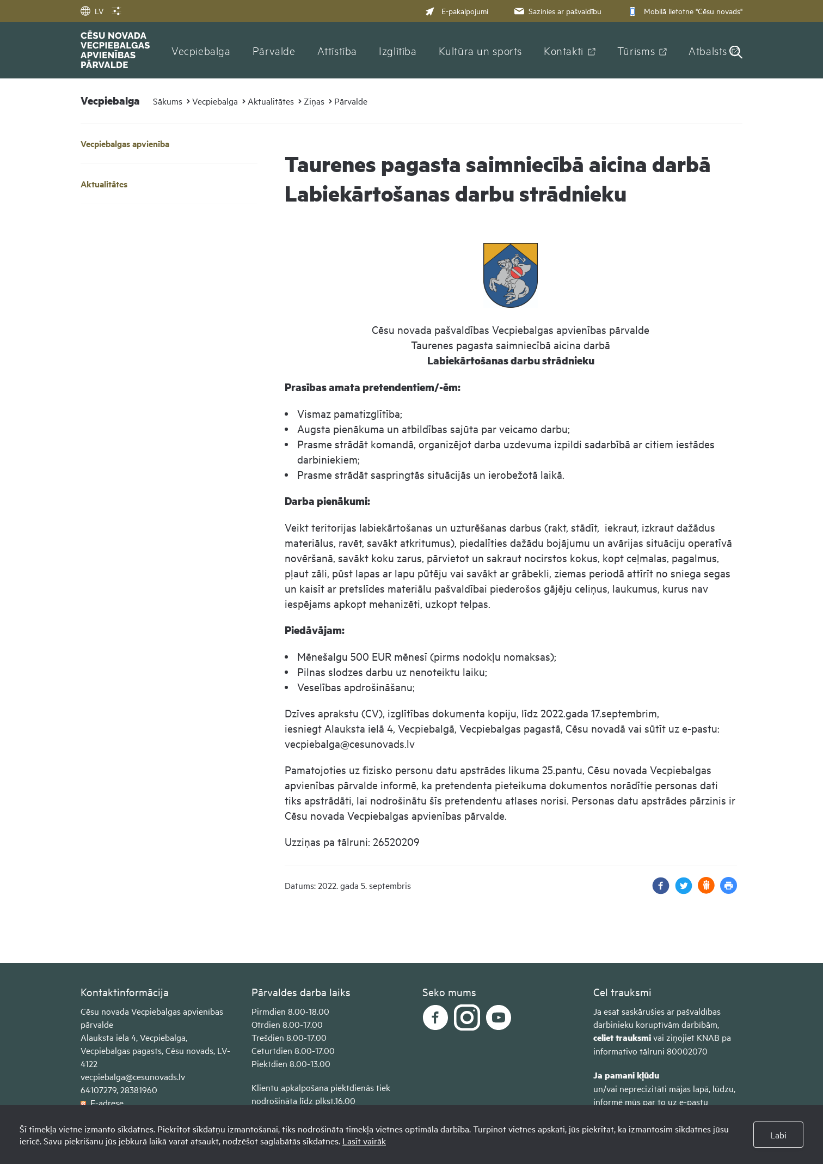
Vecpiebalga (201, 50)
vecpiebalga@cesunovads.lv (133, 1076)
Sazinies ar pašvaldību (556, 10)
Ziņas (314, 101)
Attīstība (337, 50)
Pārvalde (274, 50)
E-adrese (102, 1102)
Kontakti (564, 50)
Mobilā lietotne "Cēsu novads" (683, 10)
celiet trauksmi (622, 1037)
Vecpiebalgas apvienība (125, 143)
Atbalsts (708, 50)
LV (92, 10)
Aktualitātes (271, 101)
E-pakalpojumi (456, 10)
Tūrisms (636, 50)
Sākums (167, 101)
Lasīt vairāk (364, 1141)
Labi (778, 1135)
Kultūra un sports (480, 50)
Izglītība (398, 50)
